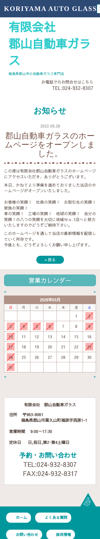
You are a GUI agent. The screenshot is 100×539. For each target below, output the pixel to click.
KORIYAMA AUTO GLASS (50, 8)
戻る (50, 259)
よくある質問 (56, 517)
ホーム (21, 517)
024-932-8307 (77, 88)
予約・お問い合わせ (48, 455)
